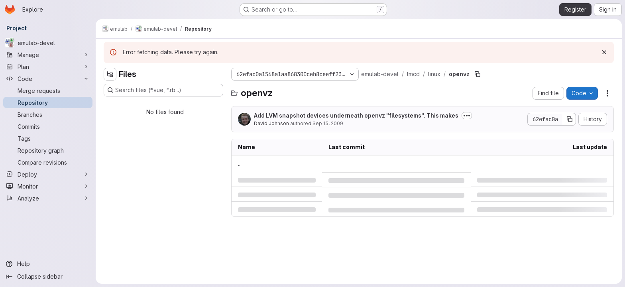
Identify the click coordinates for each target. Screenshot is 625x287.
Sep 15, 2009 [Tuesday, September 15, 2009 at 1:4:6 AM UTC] (327, 123)
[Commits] (47, 126)
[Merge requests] (47, 90)
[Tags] (47, 138)
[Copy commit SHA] (569, 119)
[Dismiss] (604, 52)
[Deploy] (47, 174)
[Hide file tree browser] (110, 74)
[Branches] (47, 114)
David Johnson (271, 123)
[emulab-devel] (47, 42)
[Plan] (47, 66)
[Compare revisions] (47, 162)
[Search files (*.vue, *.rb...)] (163, 90)
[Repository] (47, 102)
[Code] (47, 78)
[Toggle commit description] (467, 115)
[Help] (47, 263)
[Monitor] (47, 186)
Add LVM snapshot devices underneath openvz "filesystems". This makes (356, 115)
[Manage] (47, 54)
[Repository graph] (47, 150)
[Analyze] (47, 198)
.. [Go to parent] (239, 163)
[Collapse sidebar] (47, 276)
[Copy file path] (477, 74)
